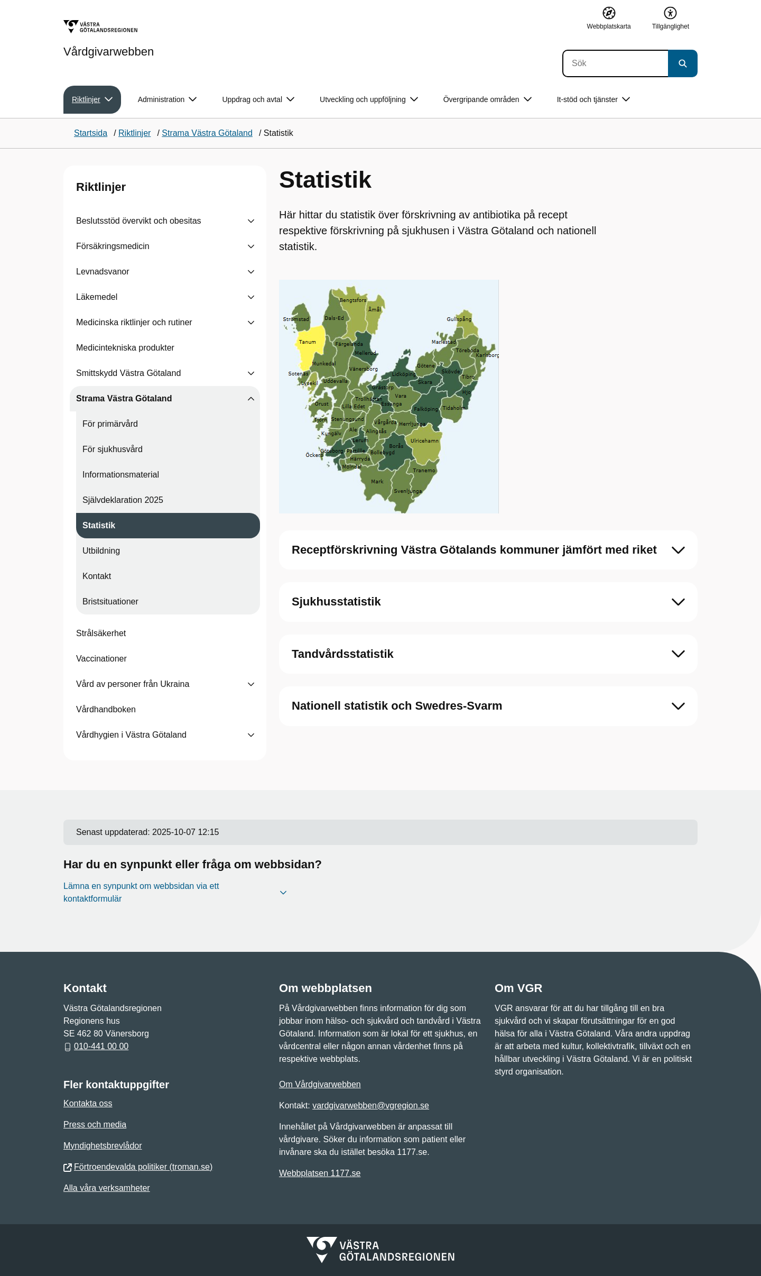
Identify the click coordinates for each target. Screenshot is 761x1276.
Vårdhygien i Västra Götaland (131, 734)
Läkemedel (96, 296)
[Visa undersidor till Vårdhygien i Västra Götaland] (251, 735)
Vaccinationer (101, 658)
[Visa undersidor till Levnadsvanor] (251, 272)
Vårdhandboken (106, 709)
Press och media (94, 1124)
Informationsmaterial (120, 474)
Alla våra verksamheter (106, 1187)
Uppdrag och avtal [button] (258, 99)
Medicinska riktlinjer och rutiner (134, 322)
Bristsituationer (110, 601)
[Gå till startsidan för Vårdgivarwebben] (108, 38)
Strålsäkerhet (101, 633)
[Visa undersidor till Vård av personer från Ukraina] (251, 684)
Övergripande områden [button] (487, 99)
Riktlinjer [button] (92, 99)
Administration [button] (167, 99)
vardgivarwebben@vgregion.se (370, 1105)
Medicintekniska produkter (125, 347)
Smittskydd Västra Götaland (128, 373)
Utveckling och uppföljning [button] (369, 99)
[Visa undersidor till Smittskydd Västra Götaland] (251, 373)
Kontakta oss (88, 1103)
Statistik (98, 525)
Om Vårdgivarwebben (320, 1084)
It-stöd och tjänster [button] (593, 99)
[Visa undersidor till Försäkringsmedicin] (251, 246)
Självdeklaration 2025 (122, 499)
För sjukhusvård (112, 449)
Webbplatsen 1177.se (319, 1173)
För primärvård (110, 423)
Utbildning (101, 550)
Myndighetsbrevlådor (102, 1145)
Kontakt (96, 576)
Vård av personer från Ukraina (132, 684)
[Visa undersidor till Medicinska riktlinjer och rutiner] (251, 323)
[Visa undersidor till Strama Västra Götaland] (251, 399)
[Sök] (615, 63)
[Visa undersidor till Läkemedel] (251, 297)
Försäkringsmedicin (113, 246)
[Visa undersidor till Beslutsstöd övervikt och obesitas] (251, 221)
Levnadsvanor (102, 271)
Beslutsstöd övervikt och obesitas (138, 220)
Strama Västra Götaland (124, 398)
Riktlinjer (101, 187)
